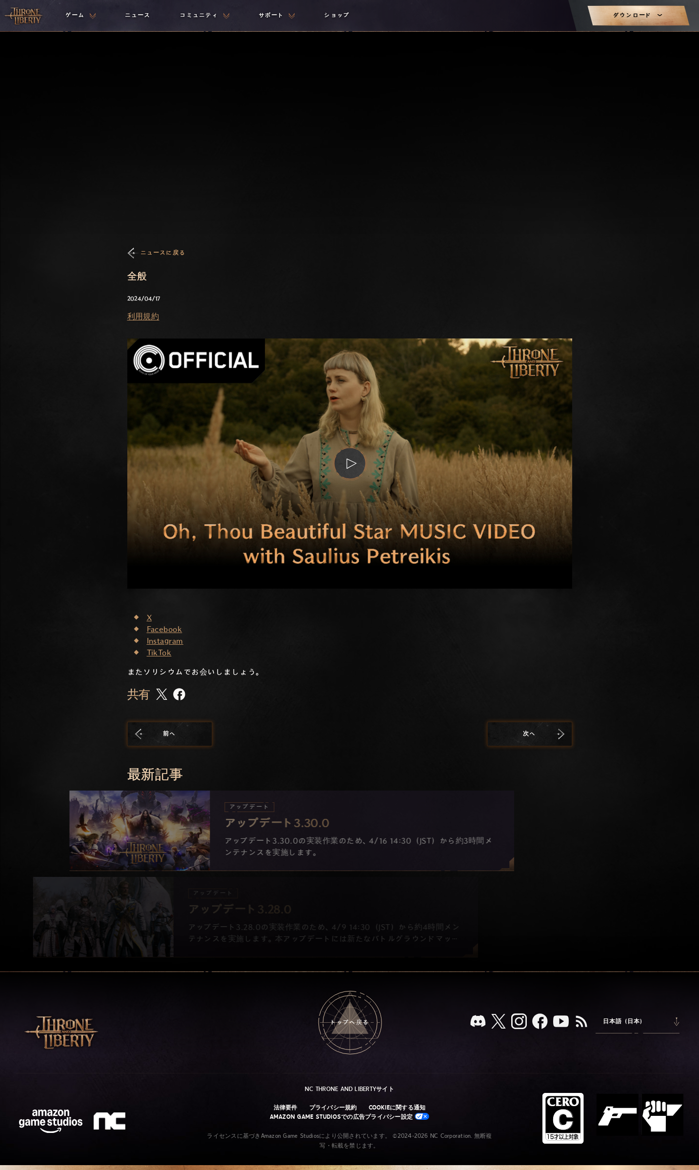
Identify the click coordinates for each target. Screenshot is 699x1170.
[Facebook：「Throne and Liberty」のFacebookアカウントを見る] (540, 1022)
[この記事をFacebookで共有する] (179, 695)
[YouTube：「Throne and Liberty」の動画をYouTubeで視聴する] (561, 1022)
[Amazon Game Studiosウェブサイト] (50, 1122)
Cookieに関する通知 (397, 1107)
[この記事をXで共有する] (161, 695)
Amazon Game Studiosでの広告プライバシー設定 (350, 1116)
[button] (349, 463)
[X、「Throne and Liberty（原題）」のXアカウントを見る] (498, 1022)
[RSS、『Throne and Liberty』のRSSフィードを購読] (581, 1022)
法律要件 (286, 1107)
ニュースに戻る (162, 253)
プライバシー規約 (333, 1107)
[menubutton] (80, 15)
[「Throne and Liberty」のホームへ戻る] (24, 15)
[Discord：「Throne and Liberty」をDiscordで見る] (478, 1022)
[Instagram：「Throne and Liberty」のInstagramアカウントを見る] (519, 1022)
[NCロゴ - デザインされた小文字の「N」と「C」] (111, 1122)
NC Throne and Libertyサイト (349, 1089)
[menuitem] (80, 15)
